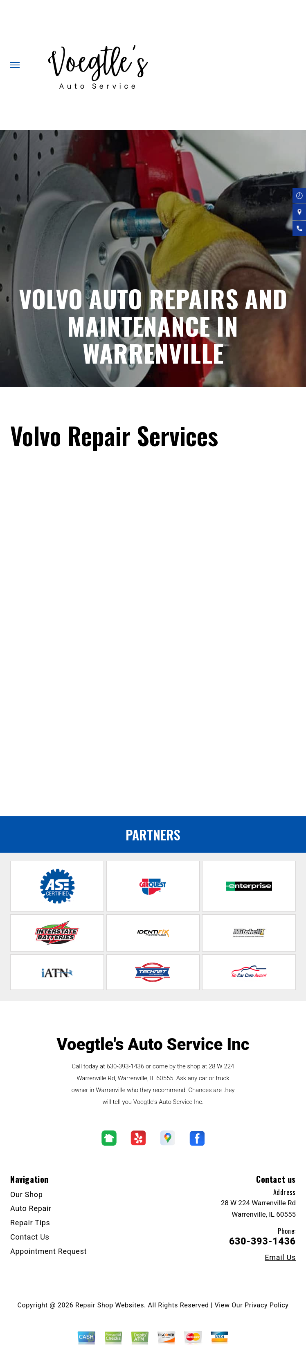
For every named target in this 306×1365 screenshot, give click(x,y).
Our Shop (26, 1194)
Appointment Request (48, 1251)
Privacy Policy (266, 1305)
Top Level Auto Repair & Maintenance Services (185, 403)
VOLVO (152, 413)
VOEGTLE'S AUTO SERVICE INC (65, 403)
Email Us (280, 1257)
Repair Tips (30, 1222)
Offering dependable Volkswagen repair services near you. (94, 780)
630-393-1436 (154, 717)
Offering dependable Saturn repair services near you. (86, 769)
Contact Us (30, 1237)
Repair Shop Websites (109, 1305)
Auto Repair (31, 1208)
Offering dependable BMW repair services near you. (84, 790)
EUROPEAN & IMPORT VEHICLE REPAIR (77, 413)
